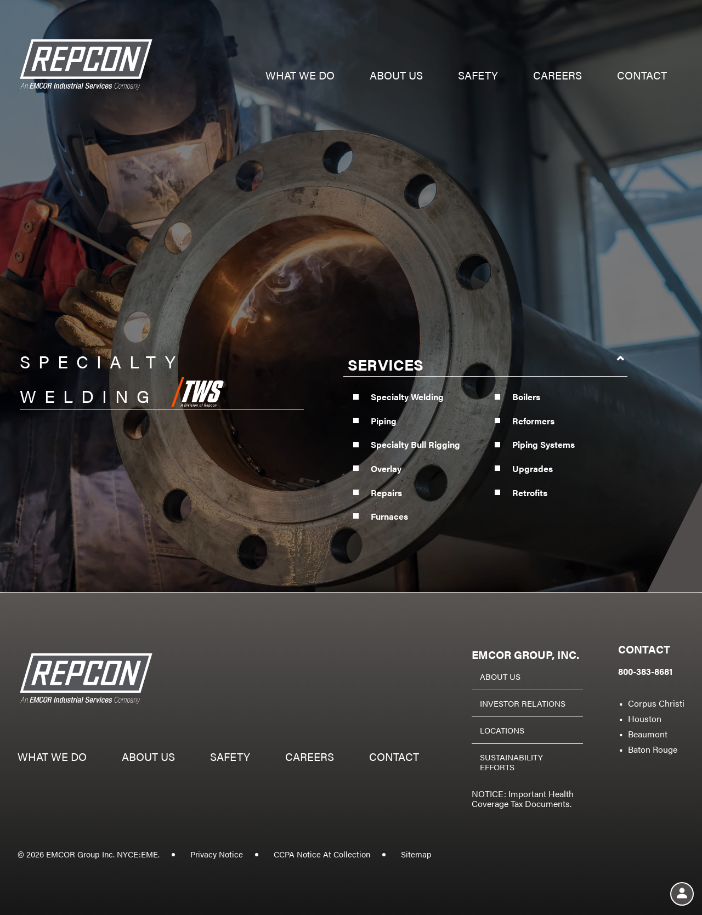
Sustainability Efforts (511, 761)
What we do (300, 76)
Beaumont (647, 734)
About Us (500, 676)
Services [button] (385, 372)
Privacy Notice (216, 854)
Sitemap (416, 854)
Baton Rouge (652, 749)
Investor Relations (522, 703)
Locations (502, 730)
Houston (644, 718)
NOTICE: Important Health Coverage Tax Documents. (523, 798)
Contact (642, 76)
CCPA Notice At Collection (322, 854)
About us (396, 76)
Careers (557, 76)
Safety (478, 76)
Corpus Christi (656, 703)
